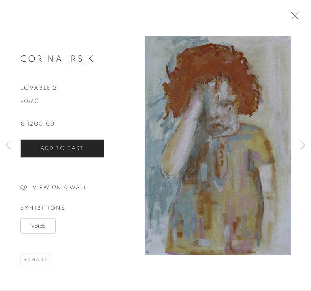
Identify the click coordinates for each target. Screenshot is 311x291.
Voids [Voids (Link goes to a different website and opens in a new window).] (38, 227)
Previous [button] (8, 145)
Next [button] (303, 145)
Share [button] (38, 261)
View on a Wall (53, 190)
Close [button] (293, 18)
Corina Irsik (57, 60)
